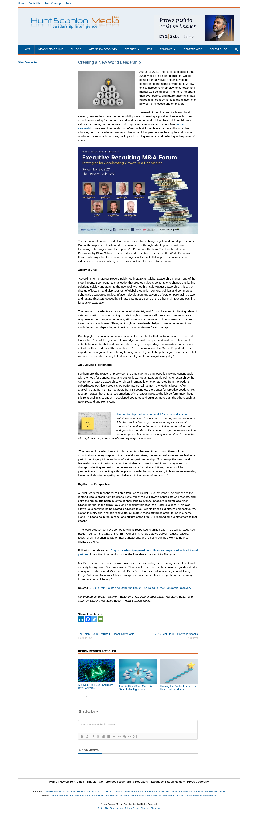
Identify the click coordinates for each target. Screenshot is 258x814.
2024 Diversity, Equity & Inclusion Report (198, 795)
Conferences (193, 49)
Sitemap (144, 808)
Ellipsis (76, 49)
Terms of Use (116, 808)
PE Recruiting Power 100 (157, 791)
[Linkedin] (81, 619)
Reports (130, 49)
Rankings (166, 49)
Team (68, 3)
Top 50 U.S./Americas (54, 791)
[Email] (100, 619)
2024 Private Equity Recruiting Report (68, 795)
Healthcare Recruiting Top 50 (211, 791)
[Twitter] (94, 619)
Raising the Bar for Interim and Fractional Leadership (178, 688)
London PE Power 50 (133, 791)
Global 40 (81, 791)
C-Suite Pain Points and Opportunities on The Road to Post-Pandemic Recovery (140, 587)
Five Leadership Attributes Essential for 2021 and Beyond (151, 414)
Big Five (71, 791)
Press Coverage (53, 3)
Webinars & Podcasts (133, 781)
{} (129, 736)
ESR (149, 49)
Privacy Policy (131, 808)
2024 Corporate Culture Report (103, 795)
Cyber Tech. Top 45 (111, 791)
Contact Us (34, 3)
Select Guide (218, 49)
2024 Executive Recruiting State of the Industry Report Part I (148, 795)
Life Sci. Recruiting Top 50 (183, 791)
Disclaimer (155, 808)
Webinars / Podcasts (103, 49)
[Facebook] (88, 619)
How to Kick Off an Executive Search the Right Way (136, 688)
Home (21, 3)
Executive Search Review (167, 781)
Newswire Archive (50, 49)
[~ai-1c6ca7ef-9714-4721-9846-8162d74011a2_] (194, 16)
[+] (135, 736)
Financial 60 (94, 791)
